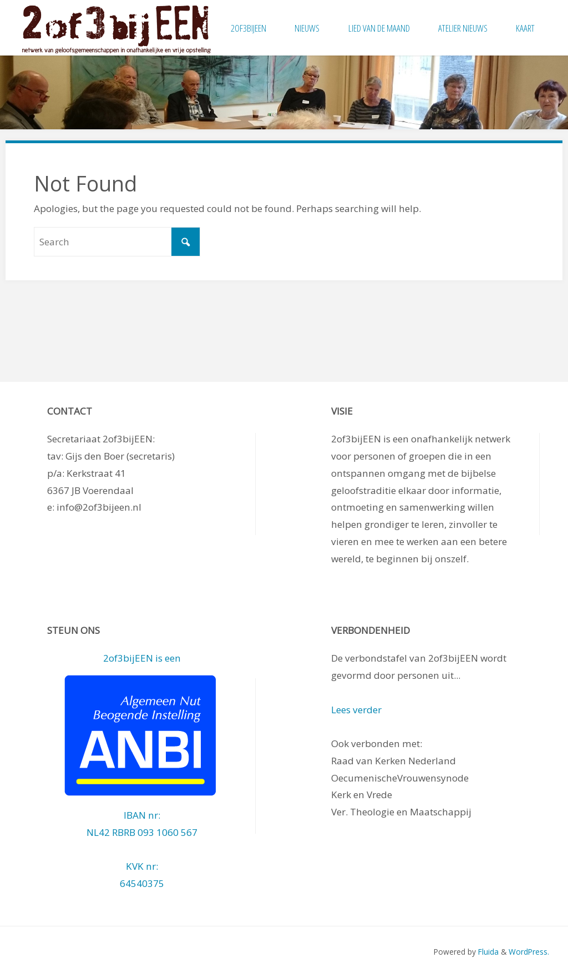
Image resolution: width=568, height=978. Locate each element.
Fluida (487, 951)
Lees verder (356, 709)
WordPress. (529, 951)
